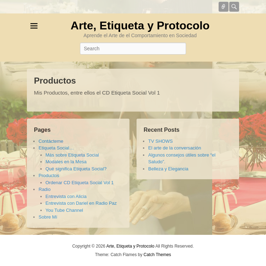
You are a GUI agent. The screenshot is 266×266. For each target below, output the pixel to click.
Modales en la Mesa (66, 161)
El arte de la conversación (174, 148)
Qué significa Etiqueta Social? (76, 168)
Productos (55, 80)
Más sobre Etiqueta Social (72, 155)
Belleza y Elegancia (168, 168)
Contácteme (51, 141)
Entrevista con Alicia (66, 196)
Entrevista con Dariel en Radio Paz (81, 203)
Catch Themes (157, 254)
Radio (45, 189)
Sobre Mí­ (48, 217)
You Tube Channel (64, 210)
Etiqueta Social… (56, 148)
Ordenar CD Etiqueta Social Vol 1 (80, 182)
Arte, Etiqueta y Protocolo (140, 25)
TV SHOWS (160, 141)
